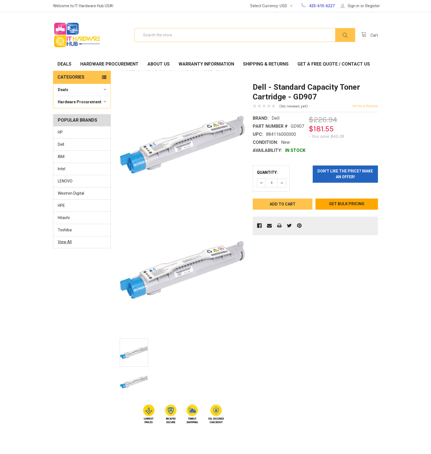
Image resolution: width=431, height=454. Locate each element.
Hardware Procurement (109, 64)
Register (372, 6)
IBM (61, 156)
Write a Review (365, 106)
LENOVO (65, 181)
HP (60, 132)
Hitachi (64, 217)
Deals (64, 64)
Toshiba (65, 230)
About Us (158, 64)
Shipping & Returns (266, 64)
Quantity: (267, 172)
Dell (61, 144)
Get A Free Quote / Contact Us (333, 64)
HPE (61, 205)
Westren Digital (71, 193)
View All (65, 242)
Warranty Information (206, 64)
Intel (61, 169)
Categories (70, 77)
